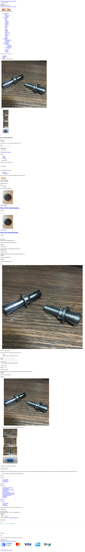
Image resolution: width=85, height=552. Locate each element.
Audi (6, 18)
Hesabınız (2, 499)
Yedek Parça (6, 13)
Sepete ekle (3, 148)
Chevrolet (7, 21)
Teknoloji (5, 38)
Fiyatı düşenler (5, 479)
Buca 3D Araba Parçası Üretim (9, 494)
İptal (1, 367)
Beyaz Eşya (7, 15)
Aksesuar (7, 16)
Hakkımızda (5, 491)
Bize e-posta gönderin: (4, 517)
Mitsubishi (7, 34)
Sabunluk (9, 45)
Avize (9, 48)
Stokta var (2, 181)
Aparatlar (7, 42)
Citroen (6, 20)
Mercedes (7, 24)
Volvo (6, 27)
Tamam (2, 244)
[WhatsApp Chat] (8, 1)
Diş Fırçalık (10, 46)
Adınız (1, 359)
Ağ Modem (7, 41)
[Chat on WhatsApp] (4, 3)
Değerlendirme (3, 362)
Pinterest (4, 158)
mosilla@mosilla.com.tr (13, 517)
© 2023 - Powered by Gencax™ (6, 550)
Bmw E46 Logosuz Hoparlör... (9, 232)
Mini (6, 33)
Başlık (1, 357)
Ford (6, 36)
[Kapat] (1, 263)
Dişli (6, 14)
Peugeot (6, 26)
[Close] (1, 522)
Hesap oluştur (5, 505)
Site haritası (5, 496)
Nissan (6, 35)
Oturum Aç (5, 504)
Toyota (6, 31)
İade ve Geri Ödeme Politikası (8, 493)
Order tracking (5, 503)
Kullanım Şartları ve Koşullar (8, 490)
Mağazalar (5, 497)
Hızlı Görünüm (3, 205)
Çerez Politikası (6, 489)
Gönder (5, 367)
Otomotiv (5, 17)
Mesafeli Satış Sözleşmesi (8, 488)
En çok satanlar (6, 482)
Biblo (6, 49)
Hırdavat (6, 51)
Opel (6, 25)
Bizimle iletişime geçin (7, 495)
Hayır (2, 249)
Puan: (4, 354)
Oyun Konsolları (8, 39)
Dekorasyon (6, 43)
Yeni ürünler (5, 480)
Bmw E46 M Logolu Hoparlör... (10, 208)
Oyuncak (7, 50)
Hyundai (6, 23)
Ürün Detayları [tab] (5, 173)
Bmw (6, 19)
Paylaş (4, 156)
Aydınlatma (8, 47)
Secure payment (6, 492)
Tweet (4, 157)
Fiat (6, 28)
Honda (6, 29)
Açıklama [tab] (4, 172)
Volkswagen (7, 32)
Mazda (6, 37)
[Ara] (8, 53)
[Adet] (5, 146)
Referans (2, 180)
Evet (5, 249)
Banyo (7, 44)
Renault (6, 30)
